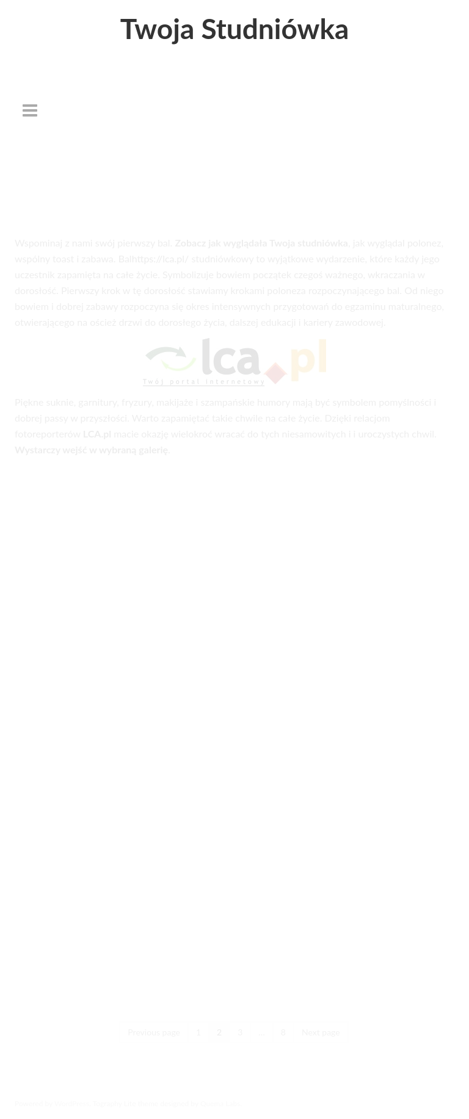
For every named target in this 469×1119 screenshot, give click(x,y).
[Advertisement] (234, 143)
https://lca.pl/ (160, 258)
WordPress (71, 1103)
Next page (321, 1032)
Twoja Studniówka (234, 28)
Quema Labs (220, 1103)
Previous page (154, 1032)
